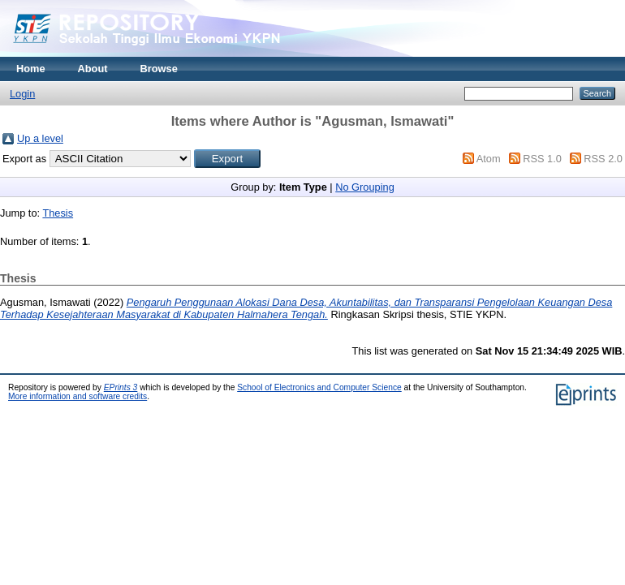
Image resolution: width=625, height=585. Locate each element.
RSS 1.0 (542, 159)
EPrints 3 (121, 387)
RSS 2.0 (603, 159)
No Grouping (364, 187)
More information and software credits (77, 396)
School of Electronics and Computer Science (319, 387)
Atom (488, 159)
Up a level (40, 138)
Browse (159, 68)
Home (30, 68)
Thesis (57, 213)
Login (22, 94)
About (93, 68)
